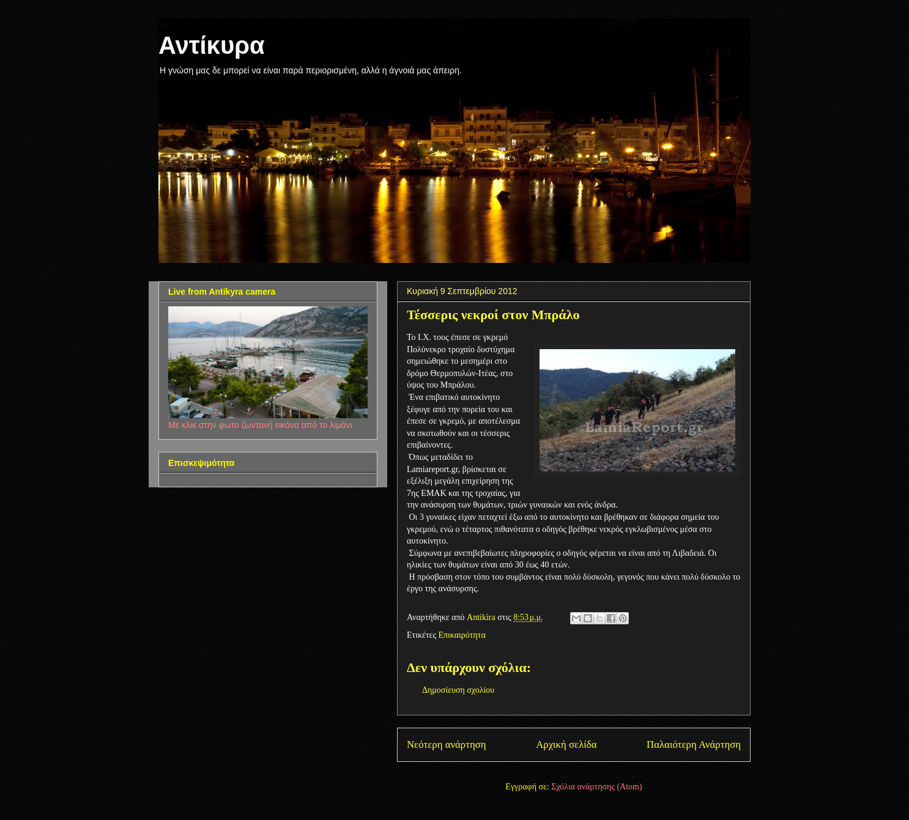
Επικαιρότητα (461, 635)
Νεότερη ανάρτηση (446, 744)
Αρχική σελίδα (566, 744)
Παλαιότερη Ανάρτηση (694, 744)
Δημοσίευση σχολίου (458, 690)
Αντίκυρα (211, 45)
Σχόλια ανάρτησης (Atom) (596, 786)
